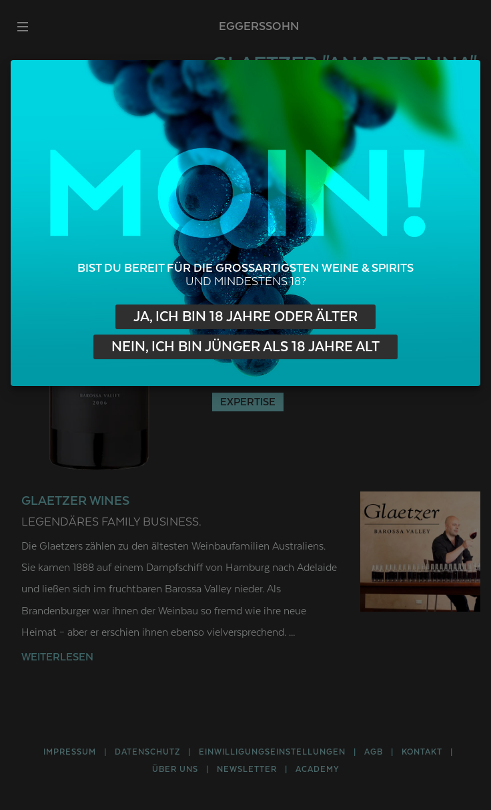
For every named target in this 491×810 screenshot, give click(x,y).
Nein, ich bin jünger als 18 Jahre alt (245, 347)
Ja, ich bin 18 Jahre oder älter (245, 317)
